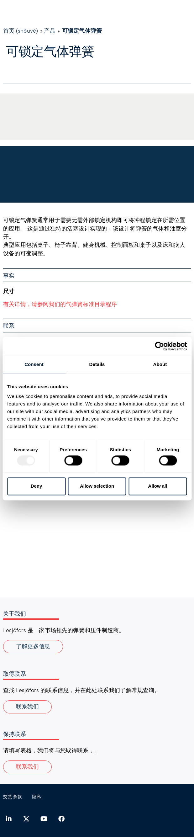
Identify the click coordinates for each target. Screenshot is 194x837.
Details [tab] (97, 364)
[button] (27, 767)
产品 (49, 30)
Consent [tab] (34, 364)
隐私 (37, 796)
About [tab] (160, 364)
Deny (36, 486)
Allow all (157, 486)
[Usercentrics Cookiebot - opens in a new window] (159, 346)
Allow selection (97, 486)
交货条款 (13, 796)
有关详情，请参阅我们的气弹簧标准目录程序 (60, 304)
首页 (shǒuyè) (20, 30)
